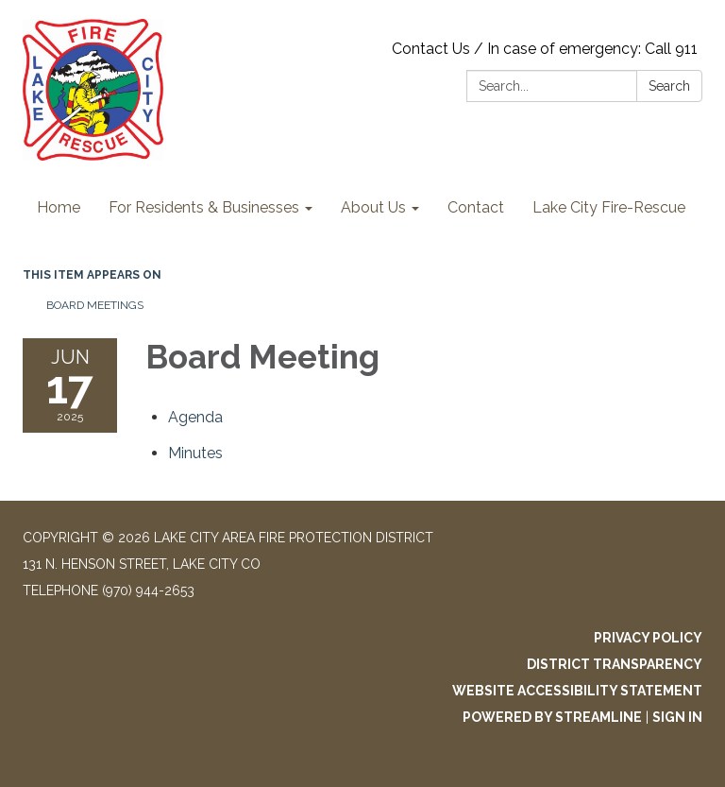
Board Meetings (94, 305)
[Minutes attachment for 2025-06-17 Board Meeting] (195, 453)
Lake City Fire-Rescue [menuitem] (608, 207)
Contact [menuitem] (475, 207)
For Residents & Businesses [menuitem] (204, 207)
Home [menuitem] (58, 207)
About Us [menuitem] (373, 207)
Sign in (677, 717)
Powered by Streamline (552, 717)
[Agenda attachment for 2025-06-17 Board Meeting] (195, 417)
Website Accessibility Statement (577, 690)
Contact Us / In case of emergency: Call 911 (545, 49)
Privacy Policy (648, 637)
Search (669, 86)
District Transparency (614, 664)
